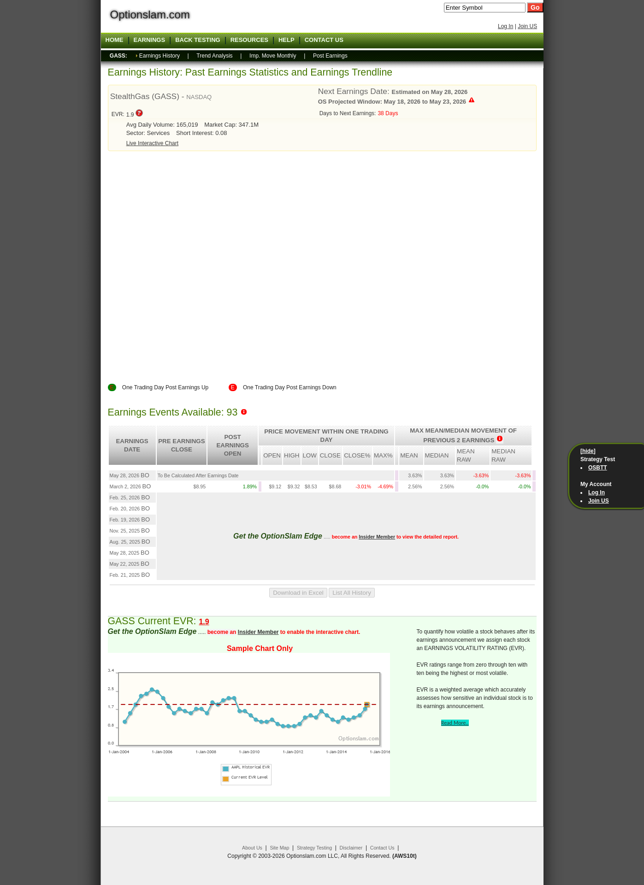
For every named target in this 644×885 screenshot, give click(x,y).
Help (286, 40)
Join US (527, 26)
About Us (252, 847)
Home (115, 40)
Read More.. (455, 723)
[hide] (588, 451)
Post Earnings (330, 56)
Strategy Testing (314, 847)
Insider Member (377, 536)
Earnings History (159, 56)
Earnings (149, 40)
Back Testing (197, 40)
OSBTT (597, 467)
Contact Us (382, 847)
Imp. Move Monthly (272, 56)
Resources (249, 40)
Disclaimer (351, 847)
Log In (505, 26)
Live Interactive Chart (152, 143)
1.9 (204, 622)
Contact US (324, 40)
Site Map (279, 847)
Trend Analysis (214, 56)
